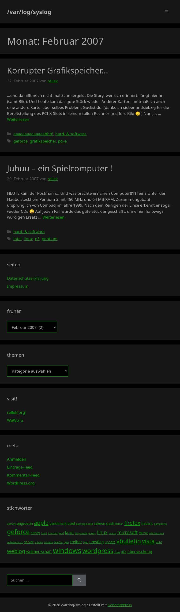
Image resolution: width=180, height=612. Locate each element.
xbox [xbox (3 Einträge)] (117, 552)
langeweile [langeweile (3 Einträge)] (81, 533)
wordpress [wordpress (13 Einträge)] (97, 550)
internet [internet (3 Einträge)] (53, 533)
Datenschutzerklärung (28, 278)
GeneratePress (120, 604)
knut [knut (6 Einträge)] (69, 532)
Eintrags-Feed (20, 467)
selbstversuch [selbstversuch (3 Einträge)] (15, 542)
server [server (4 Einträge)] (29, 542)
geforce (20, 141)
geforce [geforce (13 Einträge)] (18, 531)
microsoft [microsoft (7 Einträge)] (127, 532)
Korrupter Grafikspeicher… (57, 70)
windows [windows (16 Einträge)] (67, 550)
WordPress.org (21, 483)
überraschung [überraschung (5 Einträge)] (140, 551)
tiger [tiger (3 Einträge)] (66, 542)
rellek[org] (16, 412)
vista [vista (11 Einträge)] (148, 541)
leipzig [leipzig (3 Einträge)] (92, 533)
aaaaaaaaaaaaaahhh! (33, 133)
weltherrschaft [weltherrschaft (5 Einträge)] (39, 551)
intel (17, 238)
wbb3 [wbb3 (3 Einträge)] (159, 542)
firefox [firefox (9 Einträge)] (132, 522)
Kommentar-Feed (23, 475)
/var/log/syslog (29, 12)
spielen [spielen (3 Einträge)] (38, 542)
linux (28, 238)
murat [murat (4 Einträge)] (143, 533)
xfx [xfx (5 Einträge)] (123, 551)
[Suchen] (79, 580)
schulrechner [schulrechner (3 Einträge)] (156, 533)
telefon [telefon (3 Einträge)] (58, 542)
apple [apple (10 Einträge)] (41, 522)
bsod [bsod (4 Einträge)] (71, 523)
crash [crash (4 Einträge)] (110, 523)
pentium (49, 238)
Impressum (17, 286)
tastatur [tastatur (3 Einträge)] (48, 542)
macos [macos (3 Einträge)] (112, 533)
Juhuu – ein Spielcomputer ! (59, 168)
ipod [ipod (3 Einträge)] (61, 533)
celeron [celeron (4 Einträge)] (99, 523)
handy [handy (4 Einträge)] (35, 533)
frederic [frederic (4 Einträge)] (147, 523)
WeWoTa (15, 420)
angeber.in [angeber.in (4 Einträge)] (25, 523)
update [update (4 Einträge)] (110, 542)
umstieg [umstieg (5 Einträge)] (96, 541)
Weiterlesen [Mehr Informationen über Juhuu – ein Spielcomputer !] (53, 217)
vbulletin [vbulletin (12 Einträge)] (128, 541)
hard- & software (71, 133)
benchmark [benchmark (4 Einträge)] (58, 523)
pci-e (62, 141)
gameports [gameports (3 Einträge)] (160, 523)
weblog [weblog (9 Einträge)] (16, 551)
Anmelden (16, 459)
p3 (37, 238)
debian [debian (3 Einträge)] (119, 523)
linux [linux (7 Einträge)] (102, 532)
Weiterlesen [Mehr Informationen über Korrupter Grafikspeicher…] (18, 119)
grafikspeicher (43, 141)
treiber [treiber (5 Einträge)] (76, 541)
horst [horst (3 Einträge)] (44, 533)
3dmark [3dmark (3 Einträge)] (11, 523)
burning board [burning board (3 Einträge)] (84, 523)
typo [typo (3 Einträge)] (85, 542)
